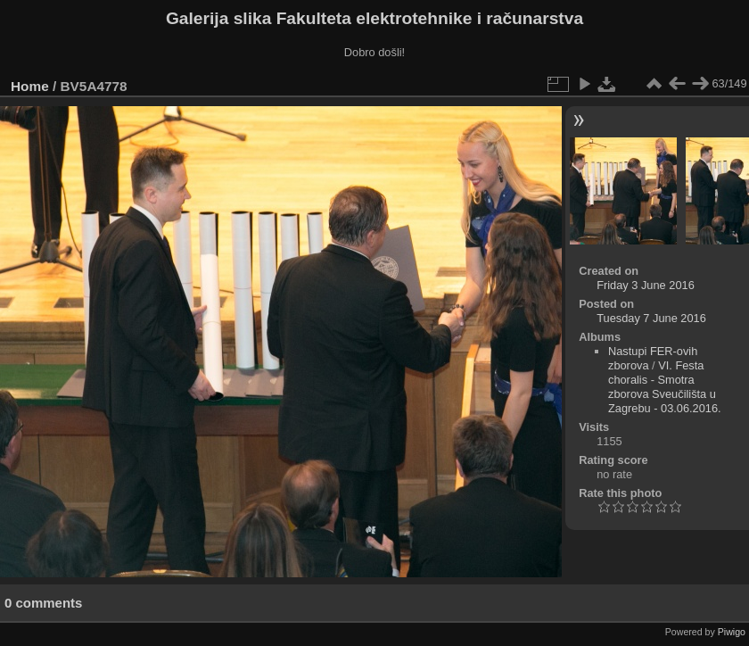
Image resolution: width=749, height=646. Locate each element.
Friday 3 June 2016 (646, 285)
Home (30, 86)
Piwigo (731, 631)
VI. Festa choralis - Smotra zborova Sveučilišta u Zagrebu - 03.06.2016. (664, 387)
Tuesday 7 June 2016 (651, 318)
